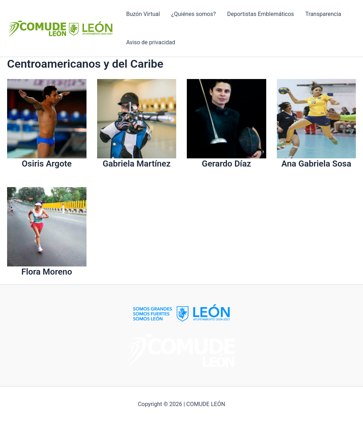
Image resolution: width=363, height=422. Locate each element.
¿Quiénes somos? (193, 14)
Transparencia (323, 14)
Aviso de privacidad (150, 42)
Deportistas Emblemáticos (260, 14)
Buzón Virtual (143, 14)
